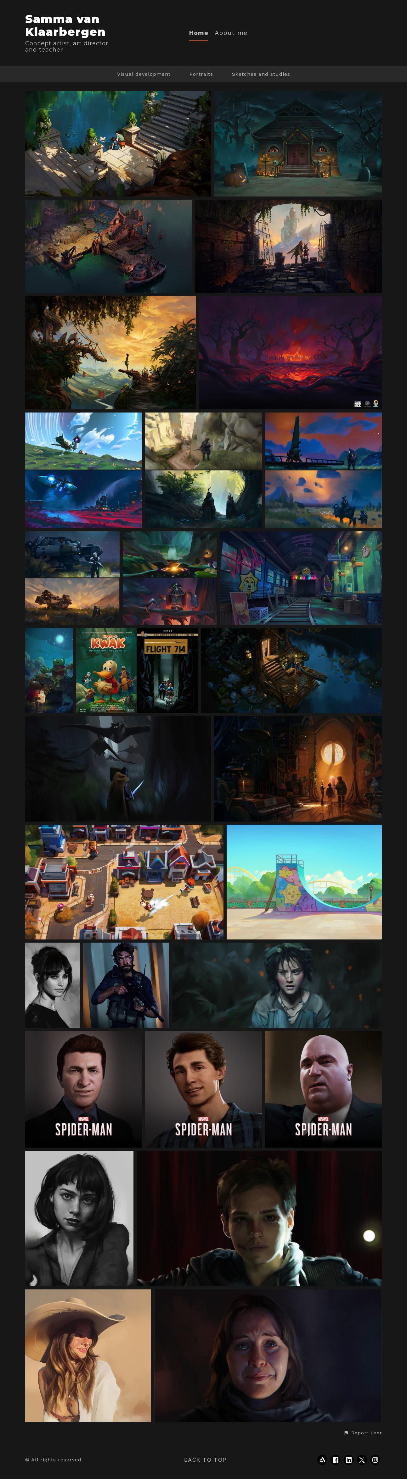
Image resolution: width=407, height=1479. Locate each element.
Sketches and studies (261, 74)
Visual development (144, 74)
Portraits (201, 74)
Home (198, 32)
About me (231, 32)
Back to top (205, 1459)
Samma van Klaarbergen (65, 25)
